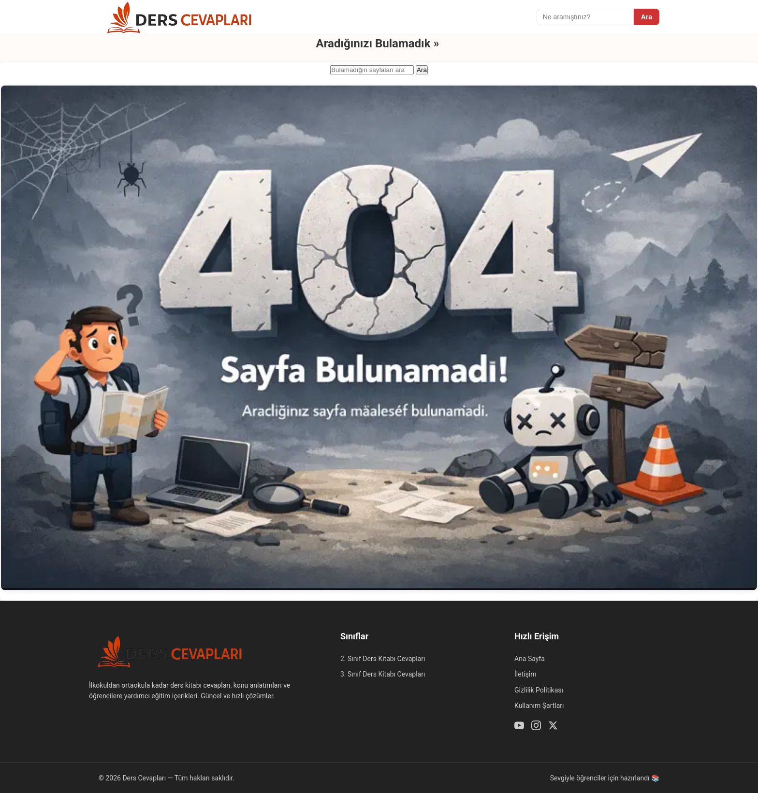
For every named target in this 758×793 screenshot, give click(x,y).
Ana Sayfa (529, 659)
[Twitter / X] (553, 727)
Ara (646, 17)
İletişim (525, 674)
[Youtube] (519, 727)
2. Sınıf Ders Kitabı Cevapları (382, 659)
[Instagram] (536, 727)
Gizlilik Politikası (538, 690)
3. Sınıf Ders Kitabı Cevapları (382, 674)
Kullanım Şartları (539, 705)
